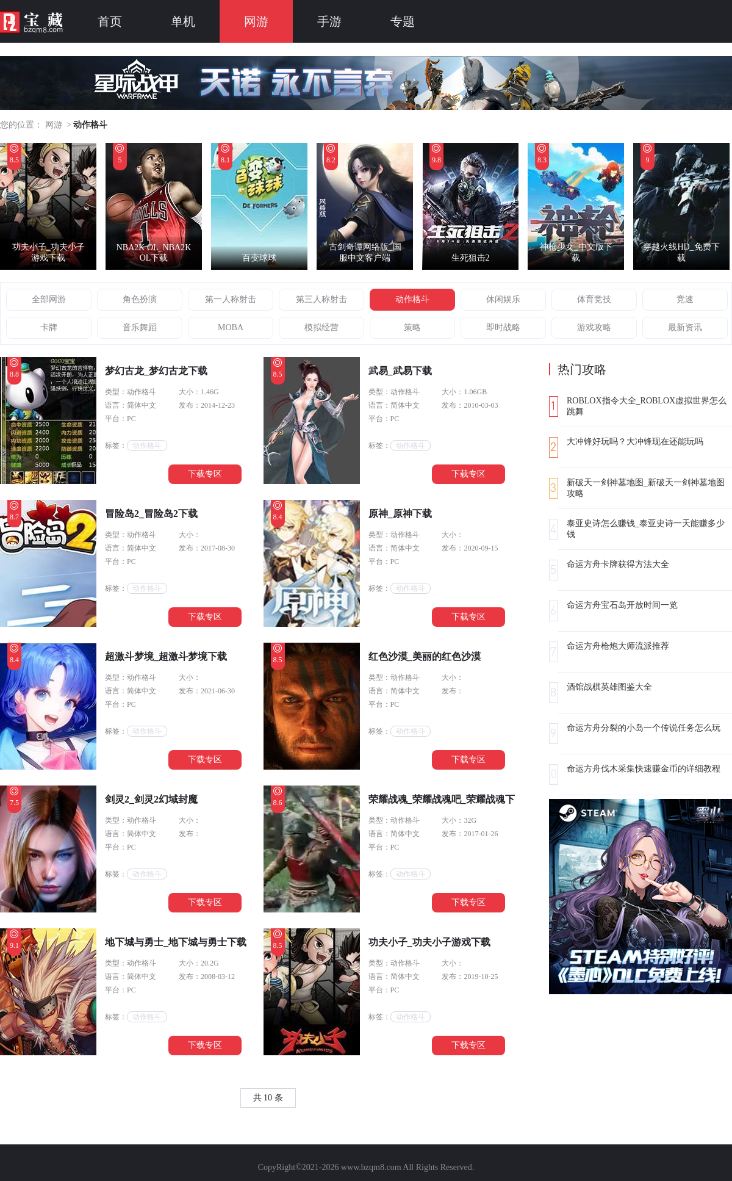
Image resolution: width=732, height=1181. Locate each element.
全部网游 (49, 299)
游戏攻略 (594, 327)
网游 (256, 21)
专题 (402, 21)
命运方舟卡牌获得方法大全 (618, 564)
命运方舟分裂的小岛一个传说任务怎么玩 (643, 727)
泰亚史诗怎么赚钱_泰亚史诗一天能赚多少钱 (646, 529)
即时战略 (503, 327)
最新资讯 (685, 327)
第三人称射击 (321, 299)
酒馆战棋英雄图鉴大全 (609, 687)
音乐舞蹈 (140, 327)
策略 (412, 327)
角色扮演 (140, 299)
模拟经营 (321, 327)
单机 (183, 21)
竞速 (685, 299)
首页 (110, 21)
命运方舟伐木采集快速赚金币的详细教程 (643, 768)
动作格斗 (412, 299)
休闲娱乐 (503, 299)
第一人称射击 (230, 299)
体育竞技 (594, 299)
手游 (329, 21)
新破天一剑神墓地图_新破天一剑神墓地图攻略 (646, 488)
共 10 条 (268, 1097)
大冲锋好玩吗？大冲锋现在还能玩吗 (635, 441)
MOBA (230, 327)
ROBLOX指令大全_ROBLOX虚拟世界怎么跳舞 (647, 406)
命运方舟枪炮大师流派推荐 (618, 646)
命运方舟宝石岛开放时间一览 (622, 605)
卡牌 (48, 327)
